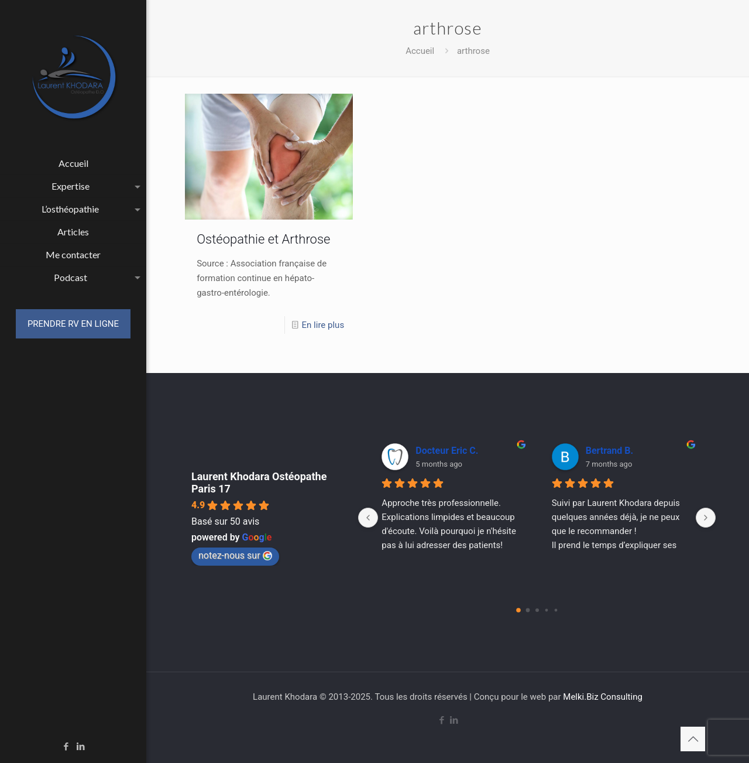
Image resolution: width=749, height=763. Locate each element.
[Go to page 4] (555, 610)
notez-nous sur (235, 555)
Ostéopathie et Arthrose (263, 239)
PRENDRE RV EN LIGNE (73, 324)
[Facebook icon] (66, 746)
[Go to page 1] (527, 610)
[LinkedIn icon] (81, 746)
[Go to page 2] (537, 610)
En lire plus (323, 325)
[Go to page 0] (518, 610)
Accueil (420, 51)
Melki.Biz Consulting (603, 697)
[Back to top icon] (693, 739)
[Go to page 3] (546, 610)
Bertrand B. (609, 450)
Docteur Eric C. (446, 450)
